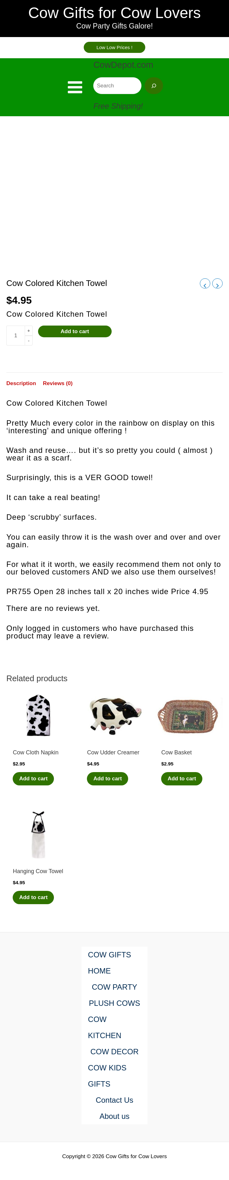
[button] (114, 47)
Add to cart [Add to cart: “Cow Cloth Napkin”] (33, 779)
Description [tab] (21, 383)
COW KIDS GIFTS (107, 1075)
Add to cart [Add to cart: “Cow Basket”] (181, 779)
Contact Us (115, 1100)
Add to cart (75, 331)
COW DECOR (114, 1051)
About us (115, 1116)
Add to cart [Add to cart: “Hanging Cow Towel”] (33, 897)
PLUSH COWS (114, 1003)
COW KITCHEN (104, 1027)
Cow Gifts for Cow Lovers (114, 12)
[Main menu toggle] (75, 87)
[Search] (154, 85)
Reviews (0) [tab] (58, 383)
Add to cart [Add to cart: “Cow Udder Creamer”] (107, 779)
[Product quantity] (15, 336)
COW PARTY (114, 987)
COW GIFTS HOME (109, 962)
